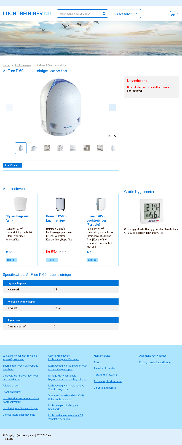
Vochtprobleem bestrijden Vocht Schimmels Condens (66, 397)
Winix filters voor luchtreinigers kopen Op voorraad (20, 357)
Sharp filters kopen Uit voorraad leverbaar (20, 367)
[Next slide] (112, 107)
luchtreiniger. (27, 13)
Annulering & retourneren (108, 381)
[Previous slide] (9, 107)
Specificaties (12, 165)
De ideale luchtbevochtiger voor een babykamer (20, 377)
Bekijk (11, 259)
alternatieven (135, 90)
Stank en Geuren (12, 392)
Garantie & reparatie (105, 387)
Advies (97, 362)
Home (6, 65)
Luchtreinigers (23, 65)
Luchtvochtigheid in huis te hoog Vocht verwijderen (66, 387)
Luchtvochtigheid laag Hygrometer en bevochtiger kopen (67, 367)
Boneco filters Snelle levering (19, 414)
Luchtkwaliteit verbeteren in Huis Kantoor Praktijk (21, 400)
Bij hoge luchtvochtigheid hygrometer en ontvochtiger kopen (67, 377)
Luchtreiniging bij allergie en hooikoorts (63, 407)
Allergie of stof (11, 385)
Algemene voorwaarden (153, 355)
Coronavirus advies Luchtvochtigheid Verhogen (63, 357)
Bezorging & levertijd (105, 375)
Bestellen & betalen (105, 368)
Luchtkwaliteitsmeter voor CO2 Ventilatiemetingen (65, 417)
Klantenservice (102, 355)
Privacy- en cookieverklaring (155, 362)
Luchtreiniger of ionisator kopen (20, 408)
